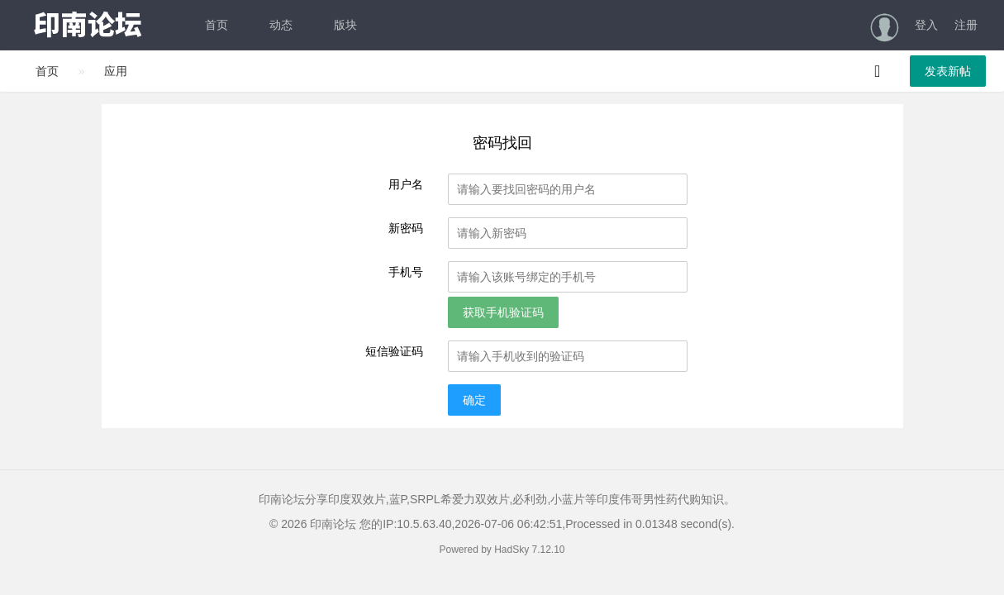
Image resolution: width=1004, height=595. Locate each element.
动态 (281, 24)
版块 (345, 24)
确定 (474, 400)
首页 (216, 24)
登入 (926, 24)
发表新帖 (948, 71)
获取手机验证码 (503, 312)
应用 (115, 71)
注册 (966, 24)
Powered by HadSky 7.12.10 (501, 549)
